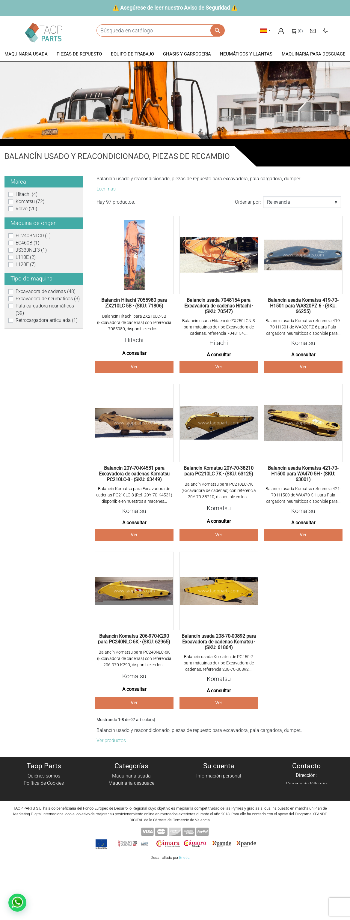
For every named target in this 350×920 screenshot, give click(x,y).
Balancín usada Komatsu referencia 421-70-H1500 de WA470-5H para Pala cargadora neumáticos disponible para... (303, 495)
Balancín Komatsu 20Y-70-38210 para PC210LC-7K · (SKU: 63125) (219, 471)
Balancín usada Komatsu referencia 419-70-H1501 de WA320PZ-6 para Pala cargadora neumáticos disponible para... (303, 327)
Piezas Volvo (131, 826)
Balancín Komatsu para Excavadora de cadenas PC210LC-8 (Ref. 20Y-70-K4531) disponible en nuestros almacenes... (134, 495)
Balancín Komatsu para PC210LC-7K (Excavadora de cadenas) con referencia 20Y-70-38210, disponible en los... (219, 490)
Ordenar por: (248, 202)
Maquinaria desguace (131, 783)
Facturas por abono (218, 790)
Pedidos (218, 783)
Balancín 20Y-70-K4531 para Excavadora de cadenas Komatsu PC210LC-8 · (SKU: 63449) (134, 473)
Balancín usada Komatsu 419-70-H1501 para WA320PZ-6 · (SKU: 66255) (303, 305)
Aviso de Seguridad (207, 7)
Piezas (131, 790)
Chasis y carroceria (131, 805)
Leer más (106, 189)
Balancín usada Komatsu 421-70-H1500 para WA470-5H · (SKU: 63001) (303, 473)
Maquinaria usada (131, 776)
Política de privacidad (44, 790)
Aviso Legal (44, 797)
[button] (26, 54)
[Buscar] (160, 30)
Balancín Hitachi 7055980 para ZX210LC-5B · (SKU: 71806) (134, 303)
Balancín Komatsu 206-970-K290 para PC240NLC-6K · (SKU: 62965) (134, 639)
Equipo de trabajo (131, 797)
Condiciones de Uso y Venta (43, 805)
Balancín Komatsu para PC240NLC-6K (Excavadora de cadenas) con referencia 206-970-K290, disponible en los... (134, 658)
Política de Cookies (44, 783)
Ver (134, 367)
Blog (44, 826)
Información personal (218, 776)
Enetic (184, 910)
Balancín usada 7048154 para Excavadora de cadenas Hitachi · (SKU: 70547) (218, 305)
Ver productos (111, 740)
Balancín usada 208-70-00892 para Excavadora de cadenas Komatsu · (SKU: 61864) (219, 641)
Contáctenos (44, 819)
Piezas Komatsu (131, 819)
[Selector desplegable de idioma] (265, 30)
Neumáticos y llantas (131, 812)
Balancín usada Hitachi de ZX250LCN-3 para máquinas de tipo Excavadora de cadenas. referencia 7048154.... (218, 327)
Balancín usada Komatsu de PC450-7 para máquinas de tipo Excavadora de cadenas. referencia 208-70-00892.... (219, 663)
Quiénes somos (44, 776)
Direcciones (219, 797)
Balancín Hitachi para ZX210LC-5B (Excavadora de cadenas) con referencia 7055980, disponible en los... (134, 322)
